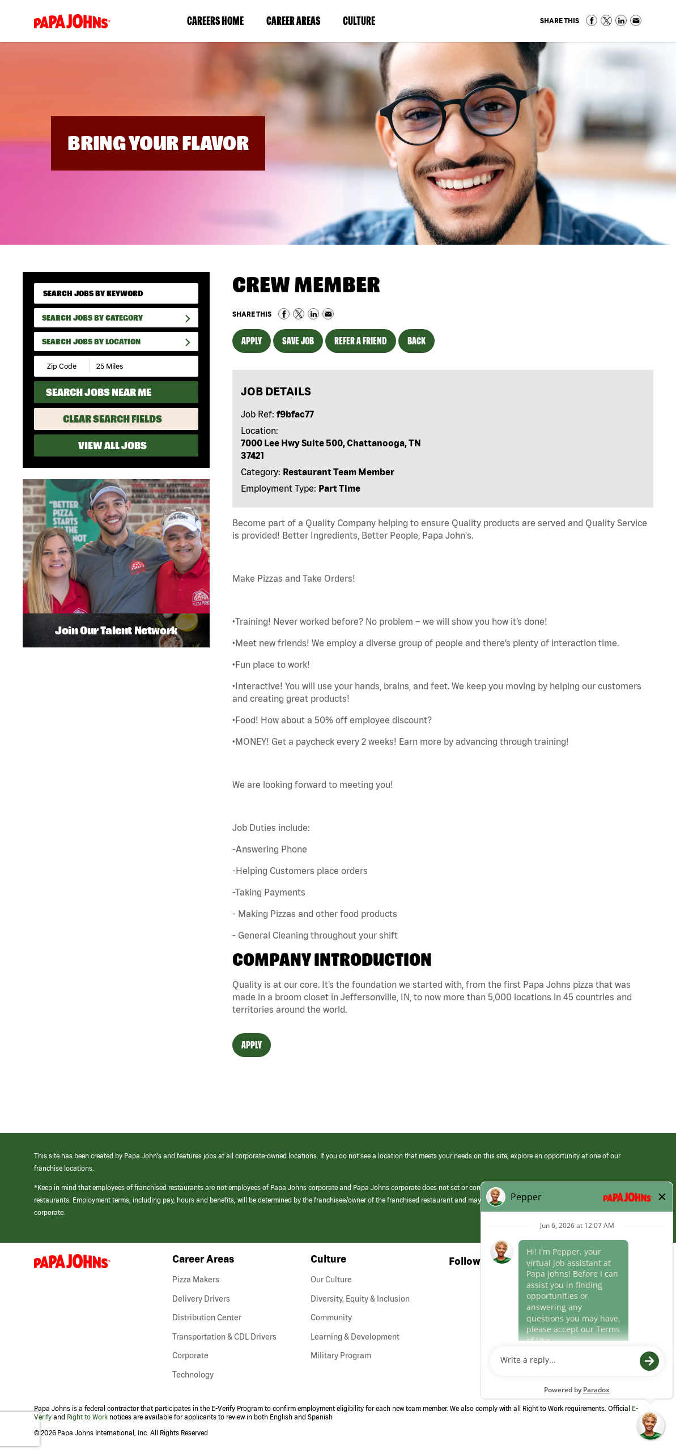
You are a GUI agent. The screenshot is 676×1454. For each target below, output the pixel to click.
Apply (251, 341)
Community (331, 1317)
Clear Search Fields (112, 419)
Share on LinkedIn (621, 20)
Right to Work (87, 1417)
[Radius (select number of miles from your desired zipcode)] (129, 366)
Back (416, 341)
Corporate (190, 1355)
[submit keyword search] (185, 293)
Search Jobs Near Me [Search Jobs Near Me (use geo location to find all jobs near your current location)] (98, 392)
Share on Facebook (591, 20)
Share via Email (635, 20)
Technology (193, 1374)
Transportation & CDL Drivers (224, 1336)
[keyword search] (116, 293)
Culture (364, 23)
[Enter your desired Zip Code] (62, 366)
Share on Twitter (606, 20)
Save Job (298, 341)
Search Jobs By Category (92, 317)
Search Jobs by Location (91, 341)
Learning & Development (355, 1336)
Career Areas (298, 23)
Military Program (341, 1355)
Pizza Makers (195, 1279)
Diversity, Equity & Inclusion (360, 1298)
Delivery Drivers (201, 1298)
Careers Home (215, 20)
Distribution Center (206, 1317)
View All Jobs (112, 445)
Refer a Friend (360, 341)
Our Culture (331, 1279)
